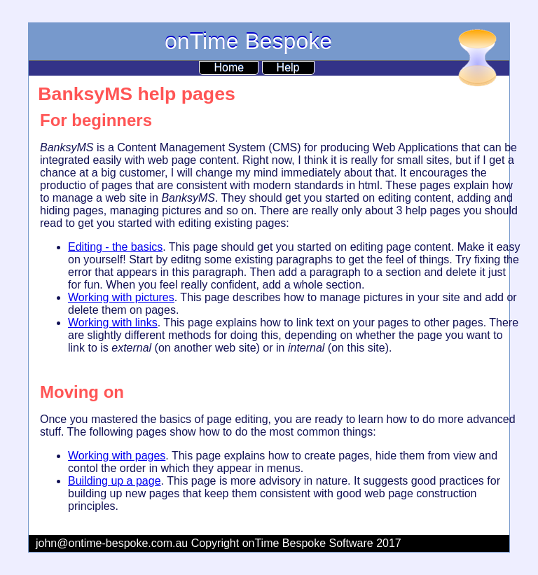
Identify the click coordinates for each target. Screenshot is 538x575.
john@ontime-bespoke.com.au (112, 543)
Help (288, 68)
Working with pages (116, 456)
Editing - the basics (115, 247)
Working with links (113, 322)
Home (229, 68)
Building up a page (114, 481)
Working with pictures (121, 297)
